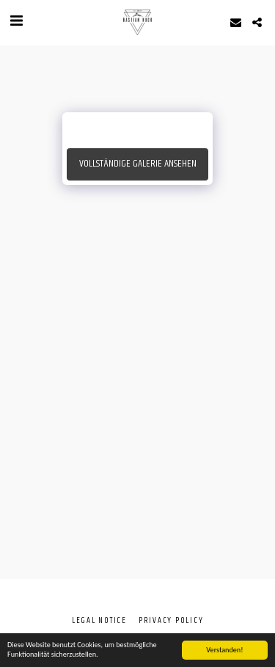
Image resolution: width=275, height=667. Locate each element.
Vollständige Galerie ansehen (138, 164)
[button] (16, 21)
